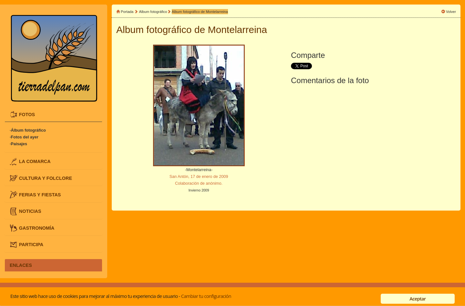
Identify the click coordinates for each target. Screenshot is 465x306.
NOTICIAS (30, 211)
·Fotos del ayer (24, 137)
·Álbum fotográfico (28, 130)
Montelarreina (237, 29)
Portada (127, 12)
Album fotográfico (153, 12)
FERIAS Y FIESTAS (40, 194)
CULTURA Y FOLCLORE (45, 177)
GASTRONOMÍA (37, 227)
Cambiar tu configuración (206, 296)
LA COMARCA (35, 161)
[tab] (53, 114)
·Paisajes (18, 144)
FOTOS (27, 114)
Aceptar (417, 298)
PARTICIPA (31, 244)
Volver (451, 12)
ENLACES (21, 265)
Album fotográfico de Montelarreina (200, 12)
